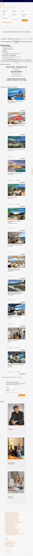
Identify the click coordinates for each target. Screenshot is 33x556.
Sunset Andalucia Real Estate (10, 542)
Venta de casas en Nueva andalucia (11, 530)
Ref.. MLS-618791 (21, 290)
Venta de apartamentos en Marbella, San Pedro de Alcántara (15, 533)
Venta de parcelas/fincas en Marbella (11, 531)
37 (20, 185)
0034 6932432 (11, 464)
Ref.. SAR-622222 (21, 99)
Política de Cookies (8, 552)
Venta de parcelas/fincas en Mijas (10, 528)
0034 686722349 (11, 498)
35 (22, 304)
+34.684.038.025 (8, 546)
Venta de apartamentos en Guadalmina (12, 532)
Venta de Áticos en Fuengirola (10, 526)
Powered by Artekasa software (27, 554)
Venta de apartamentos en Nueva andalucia (12, 514)
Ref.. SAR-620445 (21, 123)
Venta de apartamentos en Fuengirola (11, 513)
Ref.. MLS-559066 (21, 362)
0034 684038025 (11, 429)
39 (22, 352)
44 (22, 161)
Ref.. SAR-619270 (21, 171)
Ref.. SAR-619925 (21, 147)
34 (22, 232)
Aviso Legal (7, 549)
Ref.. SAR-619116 (21, 195)
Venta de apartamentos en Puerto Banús (12, 519)
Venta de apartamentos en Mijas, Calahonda (12, 529)
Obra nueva (15, 19)
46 (22, 113)
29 (22, 280)
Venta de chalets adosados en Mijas (11, 524)
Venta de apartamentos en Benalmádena (12, 515)
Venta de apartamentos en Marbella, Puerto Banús (14, 522)
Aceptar (12, 392)
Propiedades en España (11, 512)
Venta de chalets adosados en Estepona (12, 521)
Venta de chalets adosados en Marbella (11, 520)
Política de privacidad (13, 392)
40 (20, 209)
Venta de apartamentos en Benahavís (11, 518)
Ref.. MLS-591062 (21, 314)
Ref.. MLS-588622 (21, 338)
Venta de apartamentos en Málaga (11, 523)
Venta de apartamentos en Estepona (11, 516)
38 (20, 328)
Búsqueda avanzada (7, 22)
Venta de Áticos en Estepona (10, 534)
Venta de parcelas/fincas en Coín (10, 527)
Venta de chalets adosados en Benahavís (12, 517)
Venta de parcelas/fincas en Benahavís (11, 525)
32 (22, 89)
